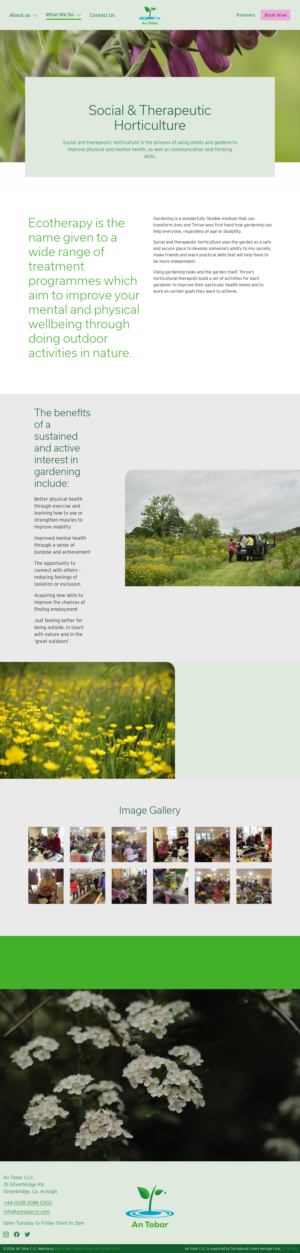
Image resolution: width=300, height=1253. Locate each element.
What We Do (63, 14)
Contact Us (102, 15)
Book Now (275, 15)
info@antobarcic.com (27, 1212)
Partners (246, 15)
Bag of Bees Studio (68, 1249)
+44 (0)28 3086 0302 (28, 1202)
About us (23, 15)
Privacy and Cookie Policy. (101, 1249)
